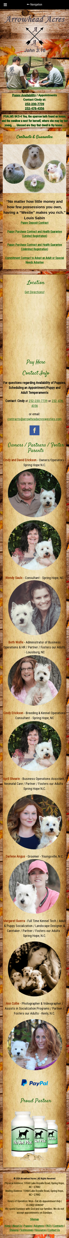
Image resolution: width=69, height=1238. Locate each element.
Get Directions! (35, 292)
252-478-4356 (34, 108)
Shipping (13, 1230)
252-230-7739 (34, 104)
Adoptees (39, 1225)
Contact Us (54, 1230)
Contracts (58, 1225)
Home (7, 1225)
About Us (17, 1225)
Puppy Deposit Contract (34, 223)
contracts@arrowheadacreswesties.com (34, 419)
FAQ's (49, 1225)
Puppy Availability (24, 95)
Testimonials (26, 1230)
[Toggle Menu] (5, 5)
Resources (41, 1230)
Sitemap (34, 1219)
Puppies (28, 1225)
